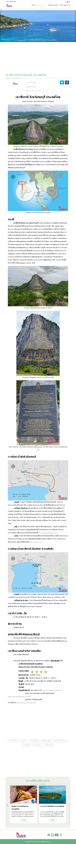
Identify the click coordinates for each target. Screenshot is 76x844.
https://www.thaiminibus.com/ (48, 533)
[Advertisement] (38, 57)
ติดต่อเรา (66, 5)
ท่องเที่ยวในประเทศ (20, 40)
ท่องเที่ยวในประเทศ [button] (41, 5)
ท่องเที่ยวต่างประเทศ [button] (53, 5)
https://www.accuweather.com (52, 690)
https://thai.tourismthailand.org (26, 702)
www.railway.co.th (36, 542)
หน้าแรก (34, 5)
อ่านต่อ (24, 820)
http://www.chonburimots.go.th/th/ (19, 696)
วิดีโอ (61, 5)
